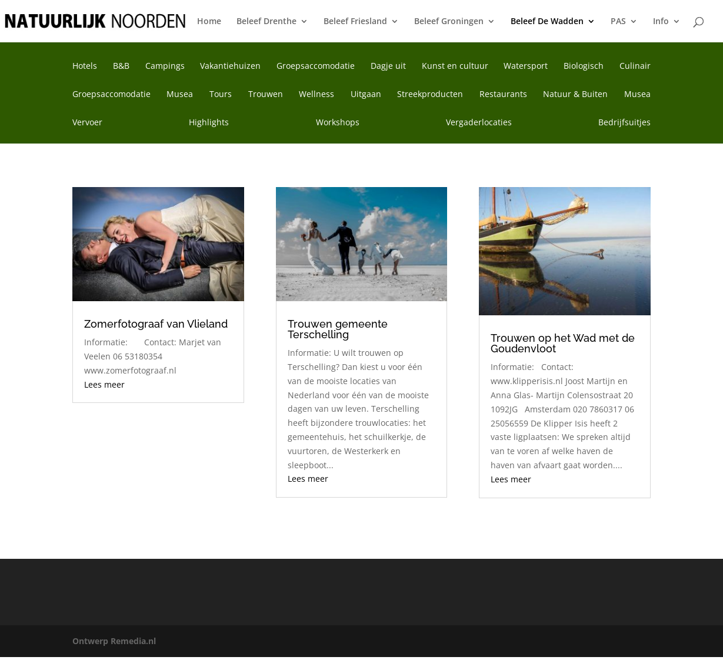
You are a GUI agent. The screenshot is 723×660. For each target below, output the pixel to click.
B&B (121, 66)
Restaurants (503, 94)
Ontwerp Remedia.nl (114, 640)
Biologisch (584, 66)
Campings (165, 66)
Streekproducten (430, 94)
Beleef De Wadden (547, 21)
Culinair (635, 66)
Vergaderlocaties (479, 123)
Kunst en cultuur (455, 66)
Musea (179, 94)
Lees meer (104, 384)
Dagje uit (388, 66)
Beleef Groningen (449, 21)
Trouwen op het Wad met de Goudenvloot (563, 343)
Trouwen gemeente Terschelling (338, 329)
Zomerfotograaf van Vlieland (156, 324)
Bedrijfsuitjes (624, 123)
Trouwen (265, 94)
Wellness (316, 94)
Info (661, 21)
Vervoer (87, 123)
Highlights (209, 123)
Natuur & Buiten (575, 94)
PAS (618, 21)
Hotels (84, 66)
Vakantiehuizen (230, 66)
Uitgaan (366, 94)
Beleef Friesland (355, 21)
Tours (220, 94)
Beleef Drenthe (266, 21)
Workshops (337, 123)
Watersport (526, 66)
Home (209, 21)
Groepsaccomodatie (315, 66)
